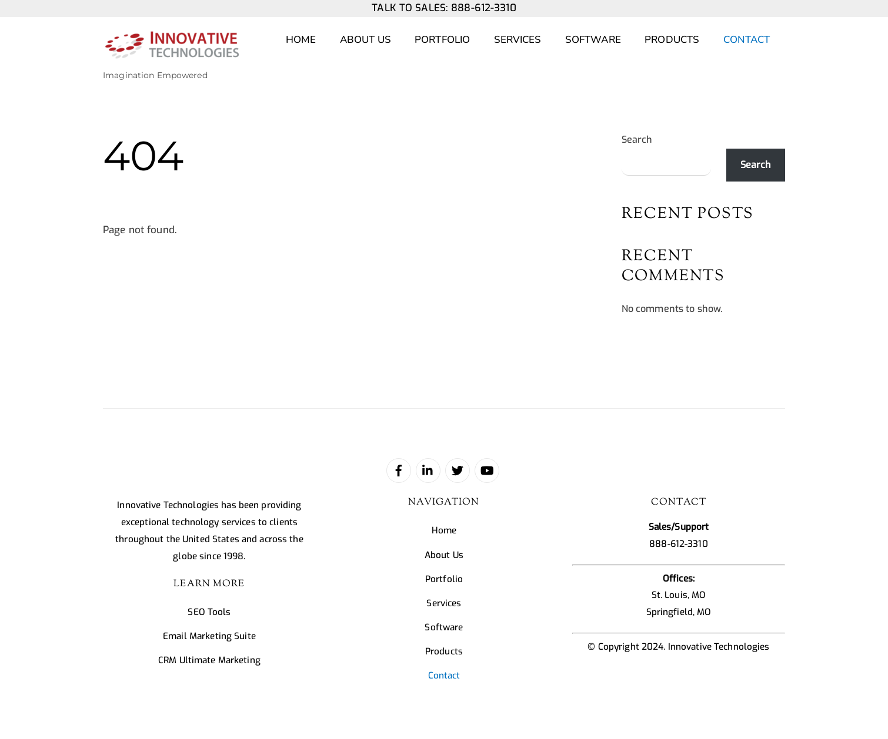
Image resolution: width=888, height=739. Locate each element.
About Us (365, 39)
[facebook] (398, 470)
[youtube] (487, 470)
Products (672, 39)
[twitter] (457, 470)
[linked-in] (428, 470)
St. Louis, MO (679, 595)
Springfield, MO (679, 612)
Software (593, 39)
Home (301, 39)
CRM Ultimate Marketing (209, 660)
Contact (746, 39)
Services (518, 39)
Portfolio (442, 39)
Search (637, 139)
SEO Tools (209, 612)
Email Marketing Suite (209, 636)
